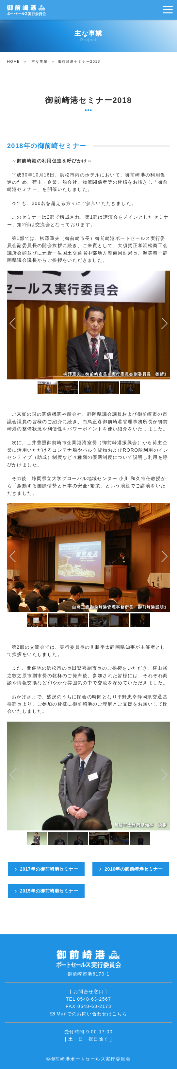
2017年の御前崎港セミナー (46, 869)
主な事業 (39, 61)
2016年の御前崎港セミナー (131, 869)
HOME (13, 61)
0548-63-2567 (94, 999)
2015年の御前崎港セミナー (46, 891)
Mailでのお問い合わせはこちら (91, 1013)
